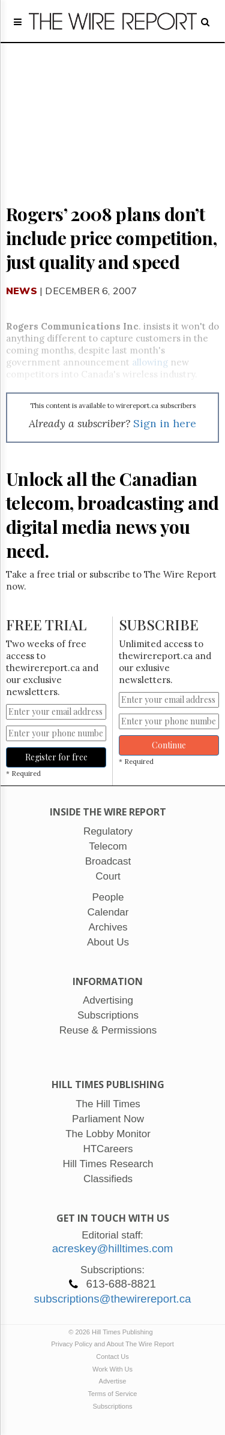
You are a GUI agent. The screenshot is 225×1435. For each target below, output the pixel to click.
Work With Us (112, 1369)
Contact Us (112, 1356)
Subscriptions (112, 1406)
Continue (169, 745)
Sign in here (164, 423)
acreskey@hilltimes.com (112, 1248)
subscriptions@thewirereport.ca (112, 1298)
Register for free (56, 757)
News (21, 291)
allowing (150, 362)
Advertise (113, 1381)
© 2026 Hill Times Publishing (112, 1332)
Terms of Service (112, 1393)
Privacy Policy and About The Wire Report (112, 1344)
